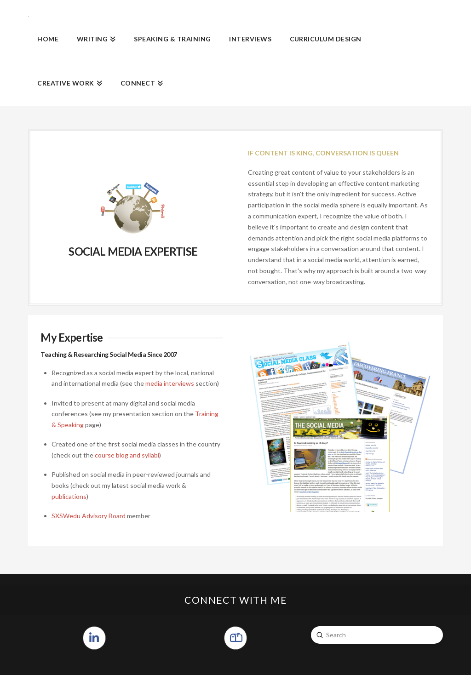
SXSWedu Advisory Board (89, 516)
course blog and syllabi (127, 455)
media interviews (169, 383)
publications (69, 496)
